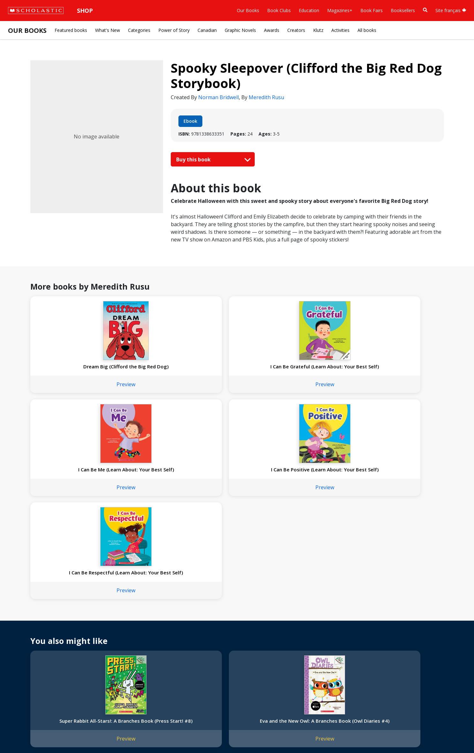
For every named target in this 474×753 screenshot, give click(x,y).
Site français (450, 10)
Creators (296, 30)
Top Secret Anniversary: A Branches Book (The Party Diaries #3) (320, 527)
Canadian (207, 30)
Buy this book (212, 159)
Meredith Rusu (266, 97)
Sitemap (19, 734)
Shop (85, 10)
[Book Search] (425, 10)
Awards (271, 30)
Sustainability (24, 671)
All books (366, 30)
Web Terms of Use (84, 734)
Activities (340, 30)
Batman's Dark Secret (236, 521)
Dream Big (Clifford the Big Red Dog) (68, 369)
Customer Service (217, 628)
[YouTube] (226, 619)
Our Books (248, 10)
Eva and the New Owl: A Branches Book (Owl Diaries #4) (152, 527)
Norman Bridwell (218, 97)
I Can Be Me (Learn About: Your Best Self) (236, 369)
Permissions (100, 626)
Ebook (190, 121)
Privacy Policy (47, 734)
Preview (68, 390)
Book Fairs (371, 10)
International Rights (108, 618)
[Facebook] (214, 619)
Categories (139, 30)
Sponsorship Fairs (29, 664)
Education (309, 10)
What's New (107, 30)
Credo (17, 626)
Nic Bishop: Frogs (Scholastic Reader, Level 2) (403, 524)
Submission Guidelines (34, 687)
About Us (21, 618)
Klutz (318, 30)
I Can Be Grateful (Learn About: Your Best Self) (152, 369)
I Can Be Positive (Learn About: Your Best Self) (319, 369)
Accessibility (23, 649)
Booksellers (403, 10)
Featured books (71, 30)
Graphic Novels (240, 30)
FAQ (92, 633)
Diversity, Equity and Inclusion (42, 641)
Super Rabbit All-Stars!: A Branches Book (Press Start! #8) (68, 527)
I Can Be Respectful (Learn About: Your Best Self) (403, 369)
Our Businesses (27, 633)
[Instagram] (202, 619)
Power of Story (174, 30)
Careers (19, 679)
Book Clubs (279, 10)
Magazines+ (339, 10)
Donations (22, 656)
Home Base (163, 618)
